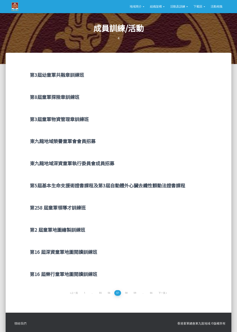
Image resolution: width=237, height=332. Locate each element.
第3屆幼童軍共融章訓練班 (57, 74)
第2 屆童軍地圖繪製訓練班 (57, 229)
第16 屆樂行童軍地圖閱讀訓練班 (63, 274)
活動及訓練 (179, 6)
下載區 (199, 6)
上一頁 (74, 293)
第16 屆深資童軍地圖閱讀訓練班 (63, 251)
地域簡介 (137, 6)
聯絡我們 (20, 323)
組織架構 (157, 6)
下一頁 (162, 293)
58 (126, 293)
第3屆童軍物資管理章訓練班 (59, 119)
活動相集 (217, 6)
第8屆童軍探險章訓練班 (54, 97)
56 (109, 293)
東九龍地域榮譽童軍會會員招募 (63, 141)
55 (100, 293)
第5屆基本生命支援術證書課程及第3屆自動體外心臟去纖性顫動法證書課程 (107, 185)
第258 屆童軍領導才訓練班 (58, 207)
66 (151, 293)
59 (135, 293)
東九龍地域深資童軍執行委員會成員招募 (72, 163)
